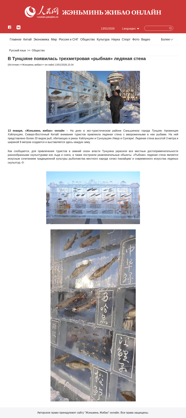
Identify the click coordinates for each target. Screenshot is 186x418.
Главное (15, 39)
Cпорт (126, 39)
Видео (145, 39)
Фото (135, 39)
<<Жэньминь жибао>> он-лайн (36, 64)
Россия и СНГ (68, 39)
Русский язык (17, 50)
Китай (27, 39)
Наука (115, 39)
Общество (87, 39)
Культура (103, 39)
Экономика (41, 39)
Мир (54, 39)
